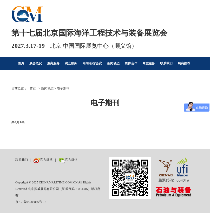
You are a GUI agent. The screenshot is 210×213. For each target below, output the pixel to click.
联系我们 (166, 63)
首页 (21, 63)
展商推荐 (184, 63)
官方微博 (43, 160)
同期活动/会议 (92, 63)
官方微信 (67, 160)
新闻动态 (113, 63)
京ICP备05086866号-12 (30, 202)
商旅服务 (148, 63)
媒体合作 (131, 63)
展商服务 (53, 63)
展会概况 (35, 63)
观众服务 (71, 63)
